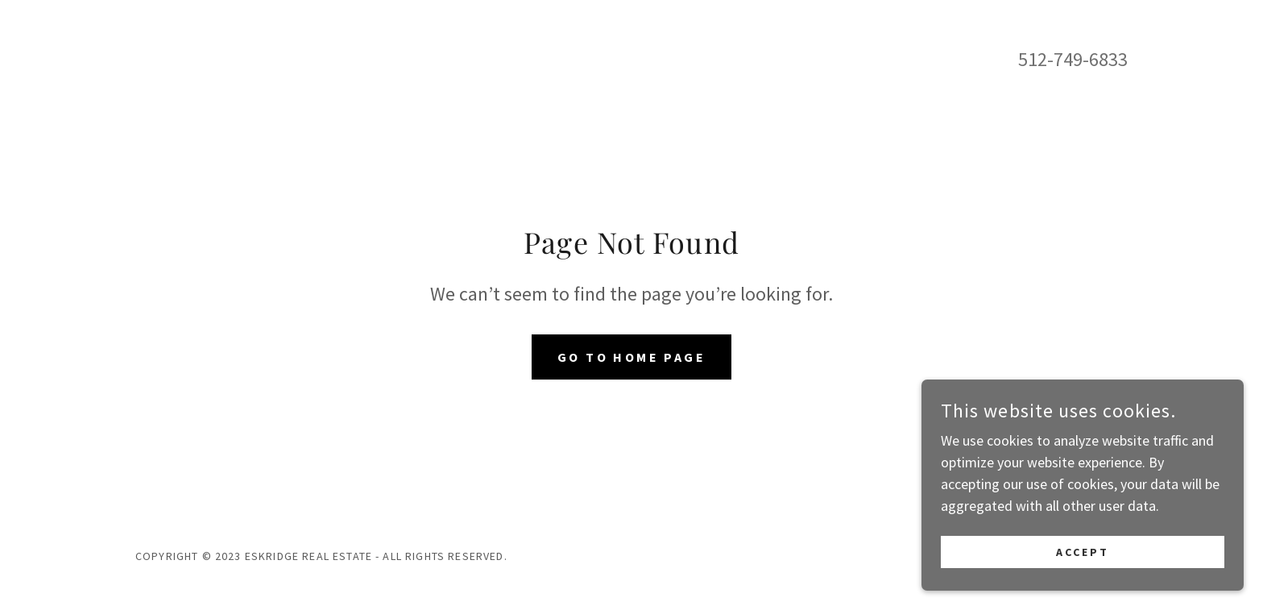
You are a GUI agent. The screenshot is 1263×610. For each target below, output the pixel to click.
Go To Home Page (631, 357)
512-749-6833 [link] (1073, 59)
